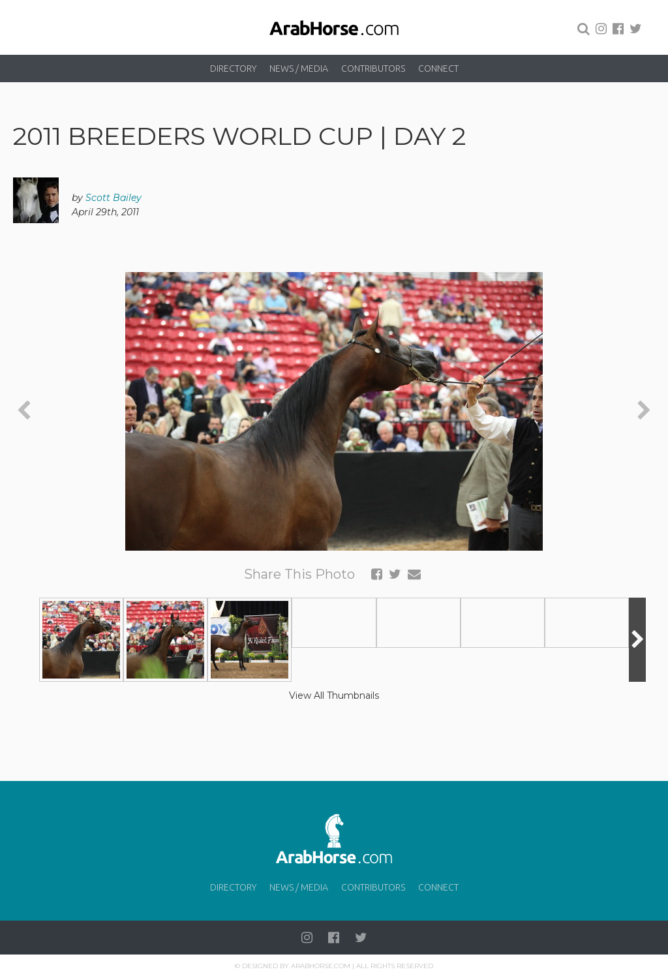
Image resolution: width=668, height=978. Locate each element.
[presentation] (24, 411)
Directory (233, 68)
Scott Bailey (113, 198)
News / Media (298, 68)
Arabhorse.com (320, 966)
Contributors (373, 68)
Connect (438, 68)
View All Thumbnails (334, 695)
